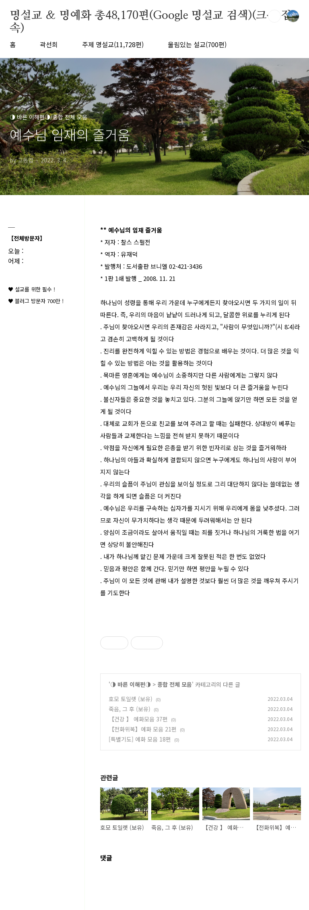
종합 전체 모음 (174, 684)
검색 (274, 16)
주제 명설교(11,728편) (113, 44)
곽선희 (49, 44)
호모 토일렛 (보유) (130, 699)
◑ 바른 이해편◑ (130, 684)
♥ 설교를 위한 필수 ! (31, 289)
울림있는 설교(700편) (197, 44)
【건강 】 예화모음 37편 (138, 719)
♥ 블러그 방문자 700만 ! (36, 301)
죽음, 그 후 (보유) (129, 709)
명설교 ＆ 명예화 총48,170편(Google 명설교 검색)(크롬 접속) (150, 16)
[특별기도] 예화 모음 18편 (140, 739)
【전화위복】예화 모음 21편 (143, 729)
